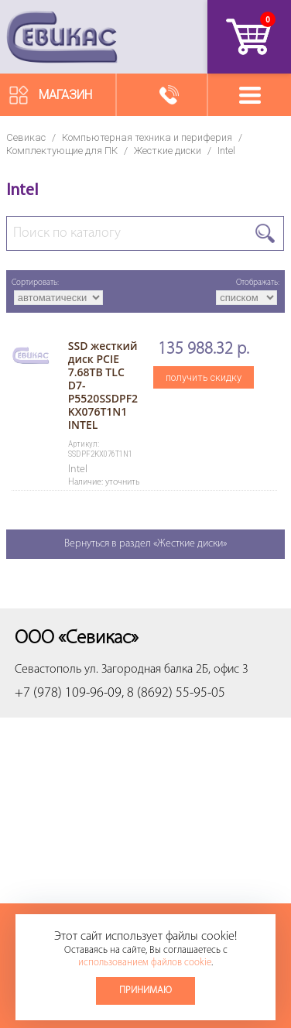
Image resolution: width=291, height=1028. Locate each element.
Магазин (65, 94)
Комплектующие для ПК (62, 150)
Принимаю (145, 990)
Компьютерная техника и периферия (147, 137)
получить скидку (203, 377)
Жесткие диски (167, 150)
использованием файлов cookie (144, 963)
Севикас (26, 137)
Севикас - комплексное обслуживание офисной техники (62, 37)
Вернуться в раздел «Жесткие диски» (145, 544)
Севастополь (48, 669)
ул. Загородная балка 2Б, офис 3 (166, 669)
